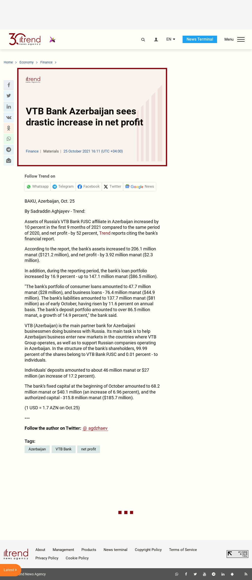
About (40, 550)
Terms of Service (183, 550)
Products (88, 550)
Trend (104, 233)
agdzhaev (98, 428)
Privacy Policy (46, 558)
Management (63, 550)
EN (168, 39)
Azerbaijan (37, 449)
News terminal (115, 550)
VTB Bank (64, 449)
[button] (8, 85)
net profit (88, 449)
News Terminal (200, 39)
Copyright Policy (148, 550)
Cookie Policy (77, 558)
